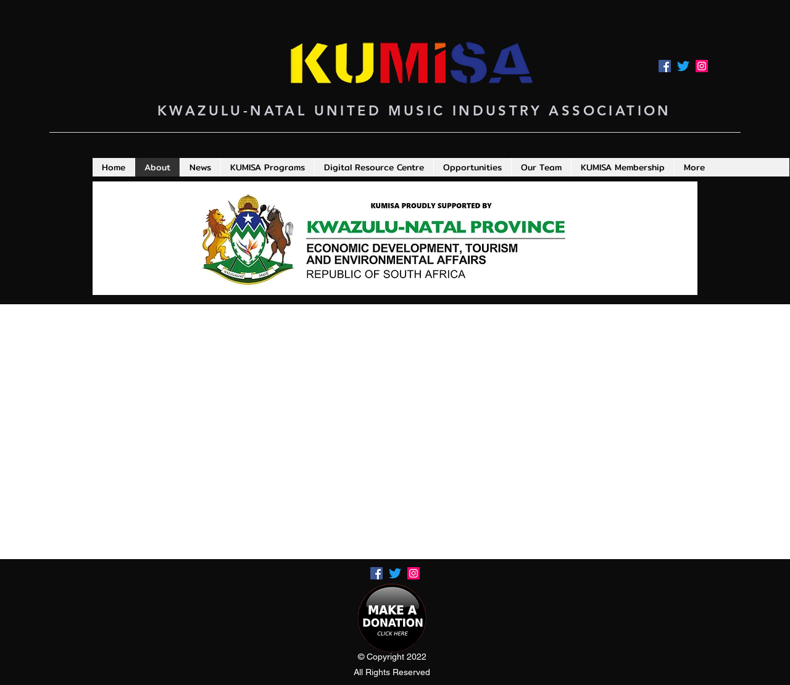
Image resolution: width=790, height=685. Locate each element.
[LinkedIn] (702, 66)
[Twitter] (683, 66)
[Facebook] (665, 66)
